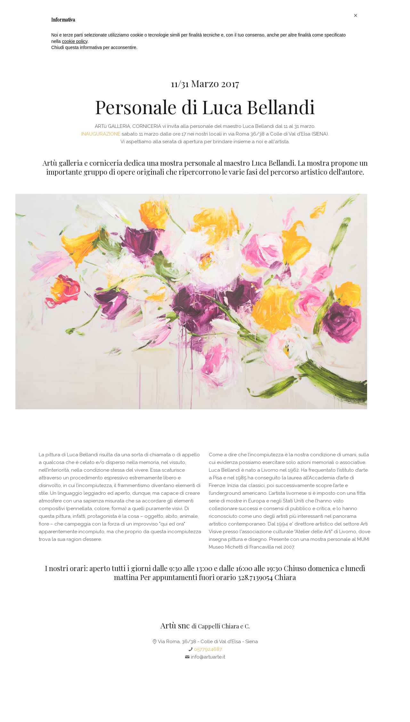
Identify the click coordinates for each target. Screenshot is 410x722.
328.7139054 (255, 577)
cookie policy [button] (74, 702)
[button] (355, 676)
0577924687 (208, 649)
